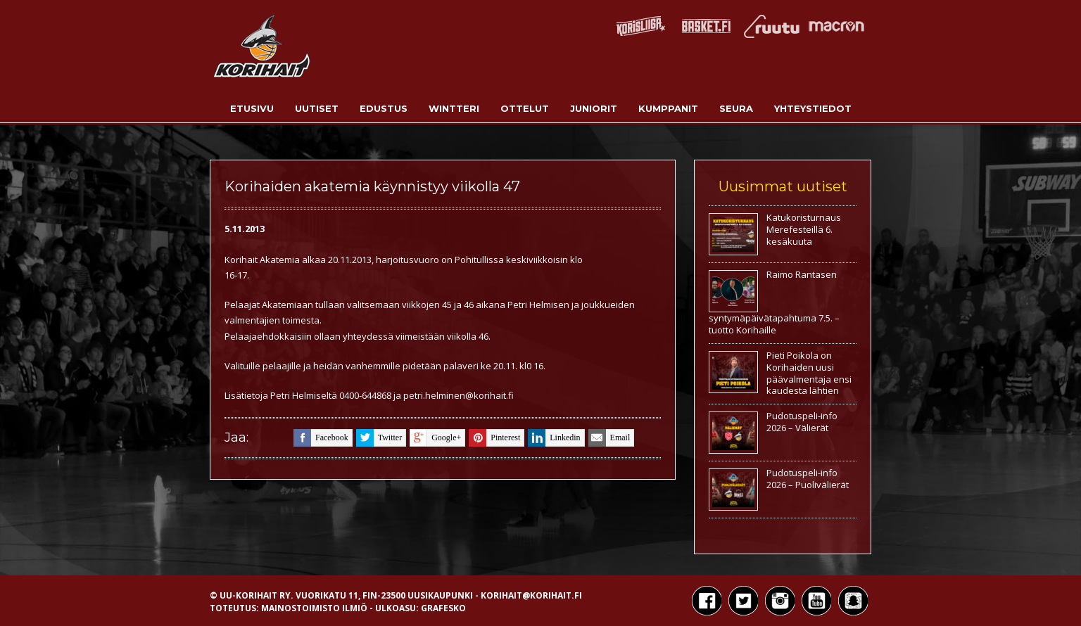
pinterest (494, 438)
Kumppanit (668, 108)
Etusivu (252, 108)
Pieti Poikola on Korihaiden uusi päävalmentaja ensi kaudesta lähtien (809, 373)
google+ (435, 438)
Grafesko (443, 608)
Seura (736, 108)
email (609, 438)
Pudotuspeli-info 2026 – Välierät (801, 421)
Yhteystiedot (813, 108)
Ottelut (524, 108)
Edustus (383, 108)
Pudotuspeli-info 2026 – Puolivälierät (807, 478)
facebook (320, 438)
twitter (379, 438)
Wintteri (454, 108)
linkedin (554, 438)
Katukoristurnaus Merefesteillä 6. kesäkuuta (803, 229)
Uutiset (317, 108)
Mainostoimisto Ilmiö (314, 608)
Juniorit (593, 108)
